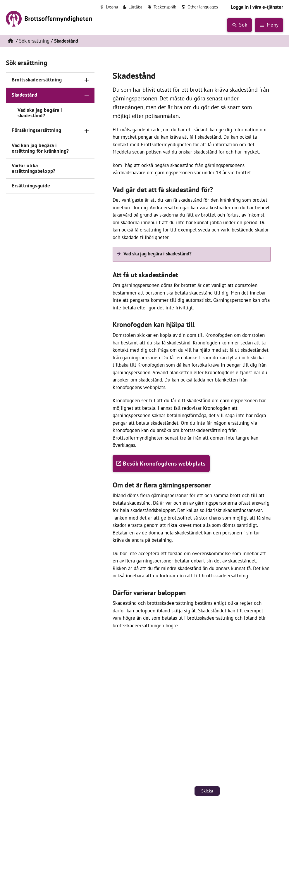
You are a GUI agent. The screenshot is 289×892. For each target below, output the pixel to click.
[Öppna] (86, 80)
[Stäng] (86, 95)
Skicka (207, 791)
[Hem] (10, 41)
